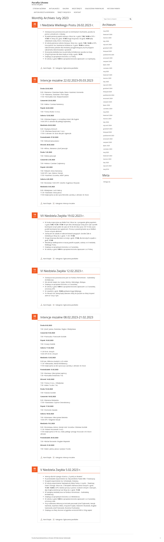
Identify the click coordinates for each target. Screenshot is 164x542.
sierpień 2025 (107, 61)
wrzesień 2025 (108, 58)
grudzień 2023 (107, 129)
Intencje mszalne (69, 203)
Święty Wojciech (64, 12)
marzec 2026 (107, 38)
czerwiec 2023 (107, 149)
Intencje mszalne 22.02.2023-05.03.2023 (66, 80)
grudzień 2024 (107, 88)
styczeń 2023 (107, 166)
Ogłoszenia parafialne (94, 8)
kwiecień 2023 (107, 156)
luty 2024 (106, 122)
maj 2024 (106, 112)
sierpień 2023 (107, 142)
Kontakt (77, 12)
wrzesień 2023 (108, 139)
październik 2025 (108, 55)
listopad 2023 (107, 132)
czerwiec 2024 (107, 109)
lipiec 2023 (106, 146)
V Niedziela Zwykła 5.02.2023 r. (60, 470)
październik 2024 (108, 95)
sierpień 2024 (107, 102)
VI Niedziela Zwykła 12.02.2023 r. (61, 271)
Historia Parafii (113, 8)
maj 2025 (106, 71)
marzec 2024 (107, 119)
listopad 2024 (107, 92)
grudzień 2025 (107, 48)
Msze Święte (77, 8)
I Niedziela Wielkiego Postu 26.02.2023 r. (67, 25)
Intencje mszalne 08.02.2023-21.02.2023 (66, 317)
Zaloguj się (106, 182)
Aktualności (54, 8)
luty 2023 (106, 162)
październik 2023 (108, 135)
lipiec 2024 (106, 105)
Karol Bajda (47, 68)
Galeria (66, 8)
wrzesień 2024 (108, 98)
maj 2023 (106, 152)
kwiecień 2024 (107, 115)
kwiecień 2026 (107, 34)
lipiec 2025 (106, 65)
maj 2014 (106, 169)
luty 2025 (106, 82)
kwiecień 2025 (107, 75)
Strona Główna (39, 8)
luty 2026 (106, 41)
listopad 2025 (107, 51)
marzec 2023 (107, 159)
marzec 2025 (107, 78)
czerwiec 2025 (107, 68)
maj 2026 (106, 31)
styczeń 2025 (107, 85)
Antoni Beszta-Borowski (44, 12)
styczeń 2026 (107, 44)
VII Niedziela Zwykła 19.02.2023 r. (62, 216)
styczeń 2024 (107, 125)
